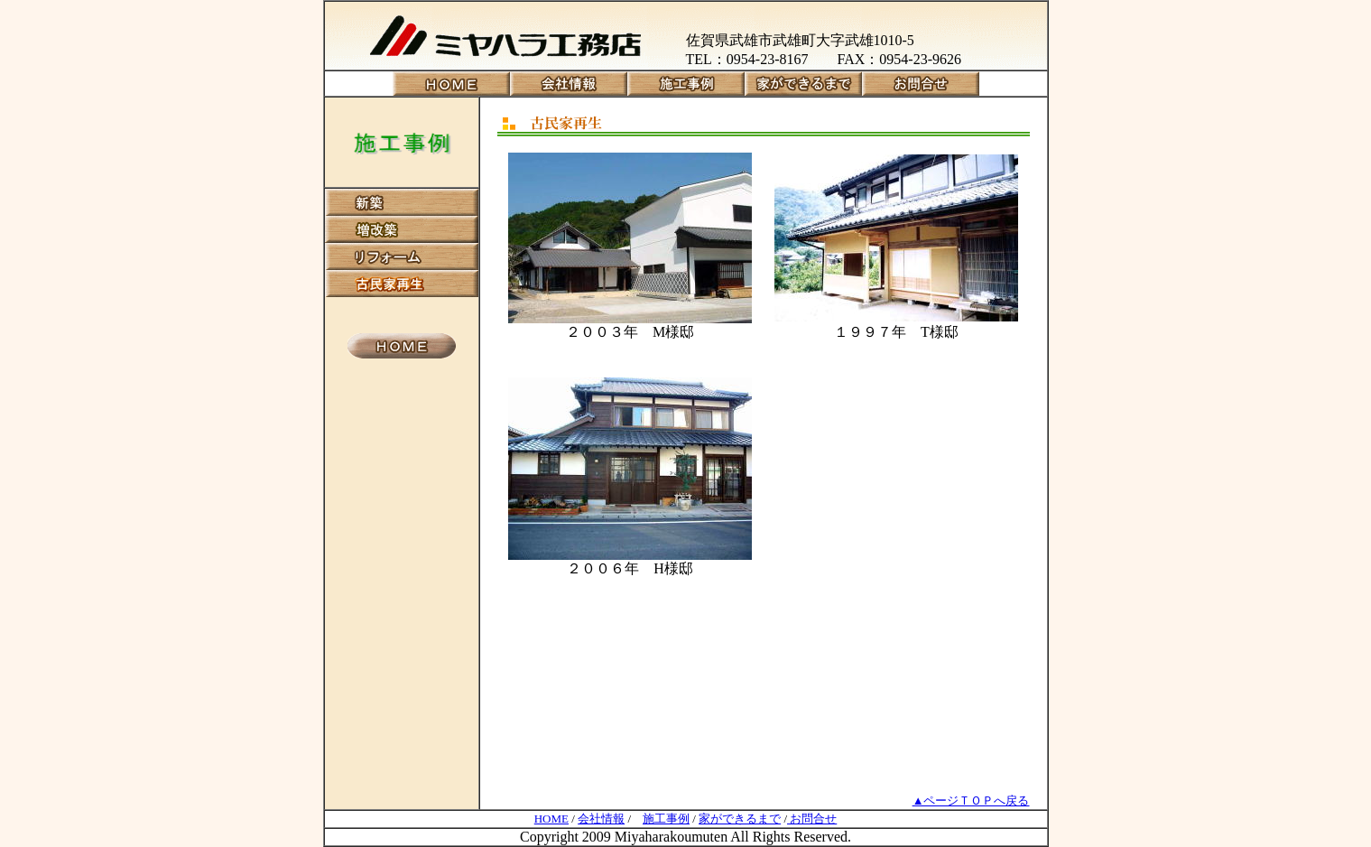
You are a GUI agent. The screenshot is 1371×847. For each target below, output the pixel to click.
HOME (551, 818)
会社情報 (601, 818)
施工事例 (666, 818)
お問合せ (812, 818)
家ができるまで (740, 818)
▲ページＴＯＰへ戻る (971, 800)
